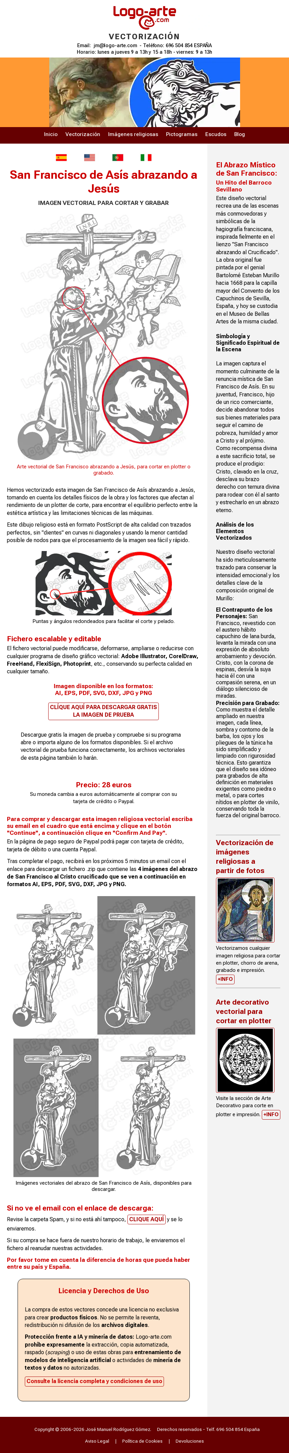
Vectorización (82, 134)
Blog (239, 134)
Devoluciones (190, 1441)
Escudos (215, 134)
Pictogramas (181, 134)
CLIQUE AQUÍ (146, 1219)
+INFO (225, 979)
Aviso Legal (97, 1441)
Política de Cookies (142, 1441)
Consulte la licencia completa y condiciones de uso (94, 1381)
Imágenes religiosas (133, 134)
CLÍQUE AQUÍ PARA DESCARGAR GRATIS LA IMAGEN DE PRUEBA (103, 711)
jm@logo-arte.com (115, 46)
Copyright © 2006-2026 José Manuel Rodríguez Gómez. (92, 1429)
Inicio (51, 134)
